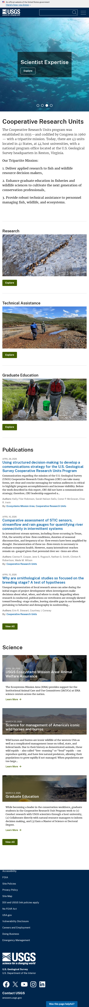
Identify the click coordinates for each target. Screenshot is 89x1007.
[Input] (58, 12)
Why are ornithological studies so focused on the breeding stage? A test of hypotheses (43, 580)
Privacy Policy (10, 890)
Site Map (7, 896)
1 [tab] (38, 105)
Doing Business (10, 934)
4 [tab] (51, 105)
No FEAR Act (9, 909)
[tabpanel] (44, 64)
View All (10, 626)
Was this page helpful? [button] (62, 1004)
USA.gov (7, 915)
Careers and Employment (16, 927)
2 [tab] (42, 105)
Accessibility (9, 871)
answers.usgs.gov (12, 997)
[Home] (11, 15)
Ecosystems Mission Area (20, 506)
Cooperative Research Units (51, 506)
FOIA (5, 877)
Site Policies (9, 883)
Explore (28, 70)
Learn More (12, 699)
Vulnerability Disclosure (15, 921)
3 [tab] (46, 105)
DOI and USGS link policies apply (20, 902)
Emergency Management (16, 940)
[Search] (75, 12)
